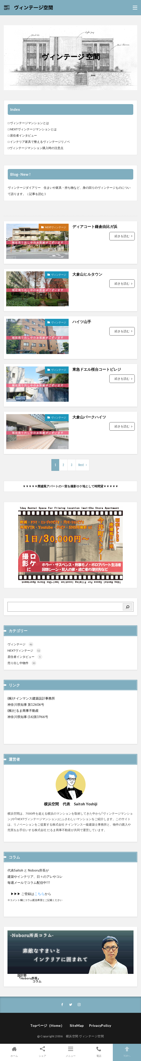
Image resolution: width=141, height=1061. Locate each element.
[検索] (127, 606)
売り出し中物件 (21, 663)
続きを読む (122, 236)
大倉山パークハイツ (89, 417)
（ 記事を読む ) (36, 194)
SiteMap (77, 1025)
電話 (99, 1051)
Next (81, 465)
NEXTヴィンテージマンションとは (33, 129)
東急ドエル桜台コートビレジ (96, 369)
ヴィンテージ (58, 274)
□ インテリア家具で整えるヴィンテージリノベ (39, 142)
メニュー (70, 1051)
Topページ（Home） (47, 1025)
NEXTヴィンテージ (55, 227)
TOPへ (127, 1051)
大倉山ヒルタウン (87, 274)
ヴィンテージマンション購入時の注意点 (36, 148)
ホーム (14, 1051)
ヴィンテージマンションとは (29, 123)
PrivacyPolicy (100, 1025)
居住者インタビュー (24, 657)
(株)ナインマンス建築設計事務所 (31, 698)
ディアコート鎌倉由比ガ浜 (94, 226)
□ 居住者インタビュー (22, 135)
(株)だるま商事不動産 (23, 710)
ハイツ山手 (81, 321)
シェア (42, 1051)
